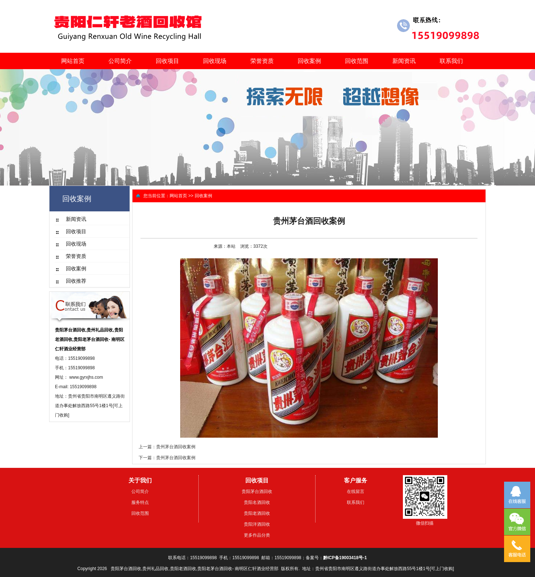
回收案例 (309, 61)
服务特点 (140, 502)
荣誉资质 (262, 61)
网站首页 (72, 61)
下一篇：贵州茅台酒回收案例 (167, 457)
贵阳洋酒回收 (257, 524)
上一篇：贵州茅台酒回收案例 (167, 446)
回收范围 (356, 61)
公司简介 (120, 61)
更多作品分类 (257, 535)
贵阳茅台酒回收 (257, 491)
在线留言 (355, 491)
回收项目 (167, 61)
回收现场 (214, 61)
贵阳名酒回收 (257, 502)
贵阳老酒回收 (257, 513)
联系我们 (451, 61)
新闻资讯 (404, 61)
